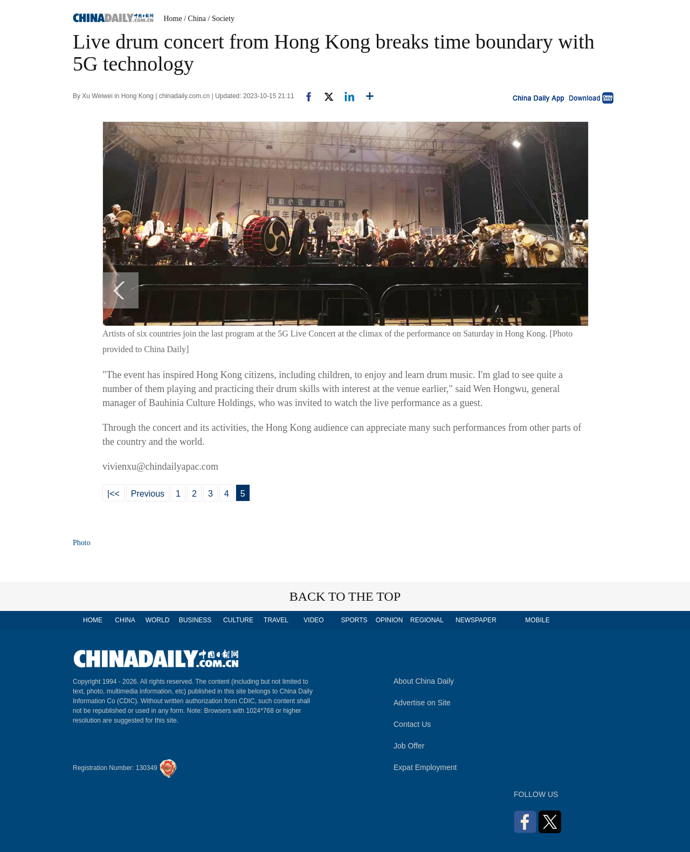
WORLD (158, 620)
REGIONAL (427, 620)
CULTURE (238, 620)
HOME (92, 620)
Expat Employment (425, 767)
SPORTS (354, 620)
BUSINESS (195, 620)
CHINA (125, 620)
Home (173, 19)
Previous (147, 493)
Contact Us (412, 724)
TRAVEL (276, 620)
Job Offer (409, 745)
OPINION (389, 620)
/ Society (221, 19)
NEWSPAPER (475, 620)
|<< (113, 493)
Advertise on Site (422, 702)
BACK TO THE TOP (345, 596)
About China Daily (424, 681)
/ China (195, 19)
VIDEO (313, 620)
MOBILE (537, 620)
